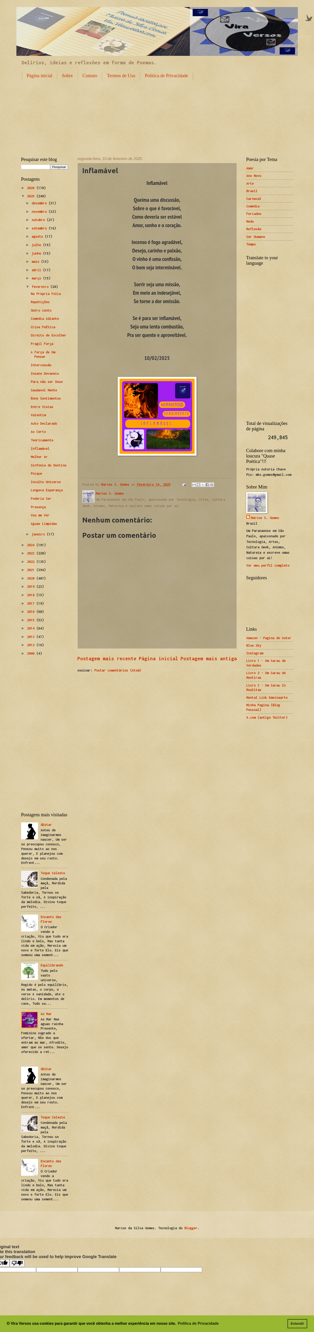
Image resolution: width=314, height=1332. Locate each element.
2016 (31, 612)
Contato (90, 75)
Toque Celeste (53, 873)
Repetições (40, 302)
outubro (39, 220)
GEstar (46, 825)
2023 (31, 553)
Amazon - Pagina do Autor (268, 638)
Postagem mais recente (106, 658)
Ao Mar (46, 1014)
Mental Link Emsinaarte (267, 697)
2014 (31, 628)
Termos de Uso (121, 75)
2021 (31, 570)
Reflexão (253, 229)
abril (37, 270)
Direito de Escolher (48, 335)
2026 (31, 188)
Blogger (190, 1228)
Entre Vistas (42, 407)
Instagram (254, 653)
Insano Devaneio (45, 373)
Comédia (252, 206)
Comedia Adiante (45, 319)
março (37, 278)
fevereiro (41, 287)
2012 (31, 645)
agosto (38, 236)
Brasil (251, 191)
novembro (40, 212)
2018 (31, 595)
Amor (250, 168)
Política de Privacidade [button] (198, 1323)
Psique (36, 473)
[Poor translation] (17, 1263)
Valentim (38, 415)
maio (36, 261)
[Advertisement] (157, 114)
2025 (31, 196)
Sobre (67, 75)
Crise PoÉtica (43, 327)
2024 (31, 545)
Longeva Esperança (47, 490)
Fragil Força (42, 344)
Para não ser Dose (47, 382)
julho (37, 245)
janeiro (39, 534)
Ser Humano (255, 237)
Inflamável (40, 448)
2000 (31, 653)
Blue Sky (253, 645)
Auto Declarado (44, 423)
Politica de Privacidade (166, 75)
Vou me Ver (40, 515)
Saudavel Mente (44, 390)
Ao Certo (38, 432)
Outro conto (41, 310)
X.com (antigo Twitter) (267, 717)
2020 (31, 578)
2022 (31, 562)
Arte (250, 183)
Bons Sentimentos (46, 398)
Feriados (253, 214)
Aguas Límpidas (44, 524)
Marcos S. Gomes (265, 518)
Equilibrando (52, 965)
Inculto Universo (46, 482)
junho (37, 253)
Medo (250, 221)
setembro (40, 228)
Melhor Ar (39, 457)
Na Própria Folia (46, 294)
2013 (31, 637)
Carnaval (253, 199)
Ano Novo (253, 176)
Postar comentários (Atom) (117, 670)
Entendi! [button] (297, 1323)
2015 (31, 620)
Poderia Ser (41, 498)
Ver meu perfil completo (267, 565)
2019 (31, 586)
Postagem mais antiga (209, 658)
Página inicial (39, 75)
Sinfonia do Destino (48, 465)
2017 (31, 603)
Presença (38, 507)
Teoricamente (42, 440)
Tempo (251, 244)
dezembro (40, 203)
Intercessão (41, 365)
